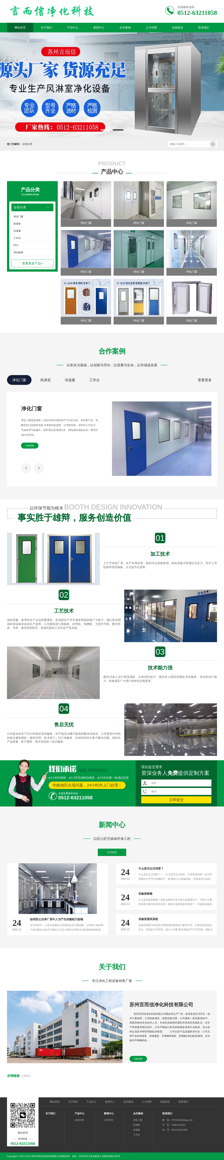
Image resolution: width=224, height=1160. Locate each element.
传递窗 (17, 230)
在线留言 (177, 27)
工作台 (17, 238)
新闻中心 (98, 27)
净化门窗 (18, 216)
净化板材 (18, 252)
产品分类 (30, 191)
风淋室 (17, 223)
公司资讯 (112, 852)
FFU (15, 245)
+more (29, 445)
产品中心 (72, 27)
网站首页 (20, 27)
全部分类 (27, 144)
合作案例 (125, 27)
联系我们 (203, 27)
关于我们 (46, 27)
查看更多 (205, 380)
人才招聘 (151, 27)
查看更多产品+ (32, 263)
